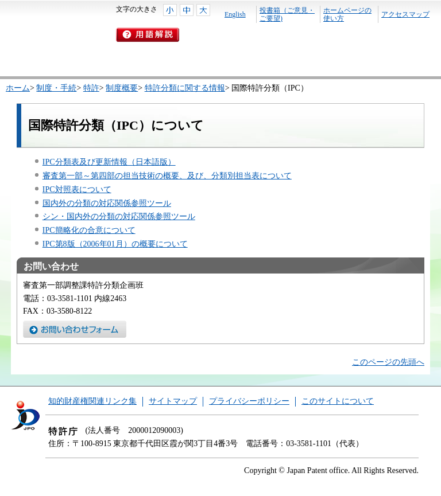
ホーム (18, 88)
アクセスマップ (405, 14)
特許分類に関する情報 (185, 88)
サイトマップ (173, 401)
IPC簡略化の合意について (89, 230)
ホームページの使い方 (347, 14)
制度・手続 (56, 88)
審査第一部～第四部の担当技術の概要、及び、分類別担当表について (167, 175)
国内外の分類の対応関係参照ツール (106, 203)
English (235, 14)
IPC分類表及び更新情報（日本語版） (109, 162)
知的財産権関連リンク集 (92, 401)
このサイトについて (337, 401)
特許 (91, 88)
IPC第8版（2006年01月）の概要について (115, 244)
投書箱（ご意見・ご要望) (287, 14)
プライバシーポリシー (249, 401)
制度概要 (122, 88)
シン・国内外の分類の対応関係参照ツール (118, 216)
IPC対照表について (76, 189)
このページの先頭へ (388, 362)
